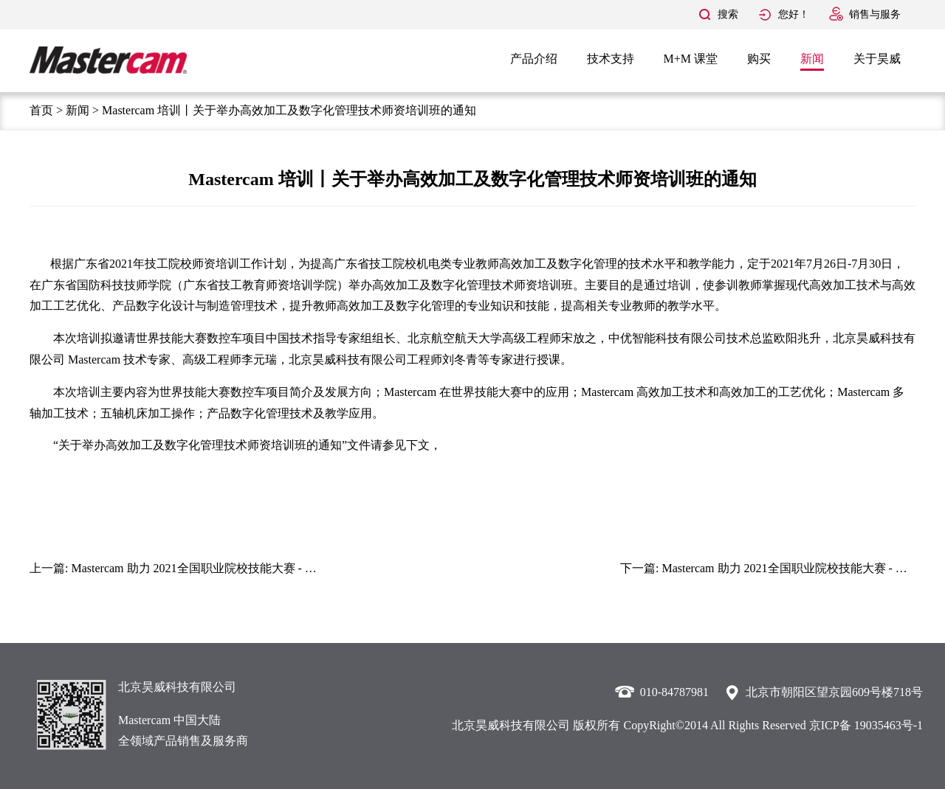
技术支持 (610, 58)
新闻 (812, 58)
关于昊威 (877, 58)
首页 (41, 110)
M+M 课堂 (691, 58)
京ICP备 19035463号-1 (866, 725)
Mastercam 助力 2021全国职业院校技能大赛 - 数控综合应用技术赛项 (246, 568)
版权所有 (596, 725)
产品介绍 (533, 58)
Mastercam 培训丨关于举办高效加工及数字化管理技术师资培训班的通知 (289, 110)
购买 (759, 58)
